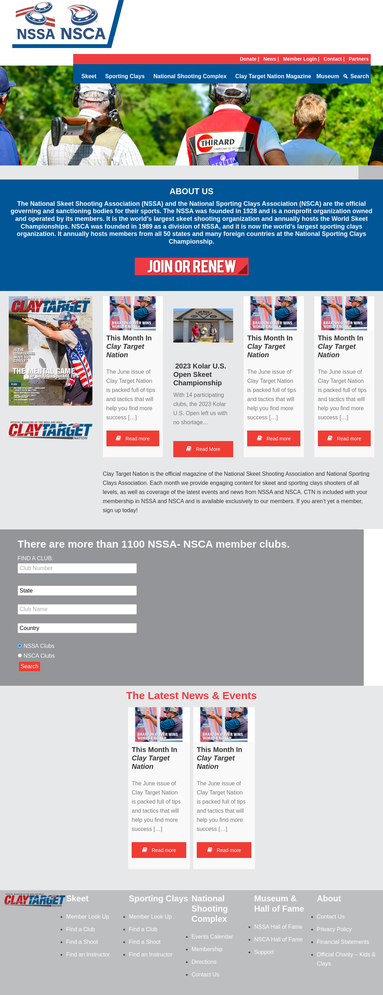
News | (271, 59)
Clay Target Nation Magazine (273, 76)
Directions (204, 962)
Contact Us (205, 974)
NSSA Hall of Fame (278, 927)
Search (359, 76)
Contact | (333, 59)
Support (264, 952)
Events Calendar (212, 937)
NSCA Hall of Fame (278, 939)
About (329, 898)
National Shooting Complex (190, 76)
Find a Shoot (82, 942)
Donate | (249, 59)
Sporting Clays (125, 76)
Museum (327, 76)
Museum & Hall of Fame (279, 903)
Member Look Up (87, 917)
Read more (133, 438)
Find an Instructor (88, 954)
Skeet (89, 76)
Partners (359, 59)
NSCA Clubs (39, 656)
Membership (207, 949)
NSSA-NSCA (68, 26)
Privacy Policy (334, 929)
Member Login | (301, 59)
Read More (203, 449)
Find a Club (80, 929)
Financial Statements (343, 942)
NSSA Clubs (38, 646)
